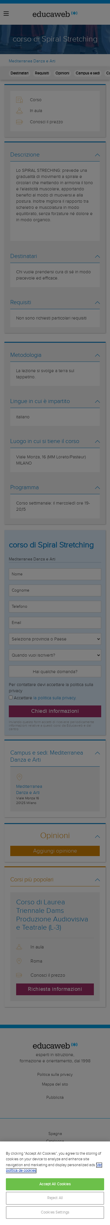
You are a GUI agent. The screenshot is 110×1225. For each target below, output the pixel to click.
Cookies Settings (55, 1212)
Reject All (55, 1198)
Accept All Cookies (54, 1184)
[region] (55, 1183)
